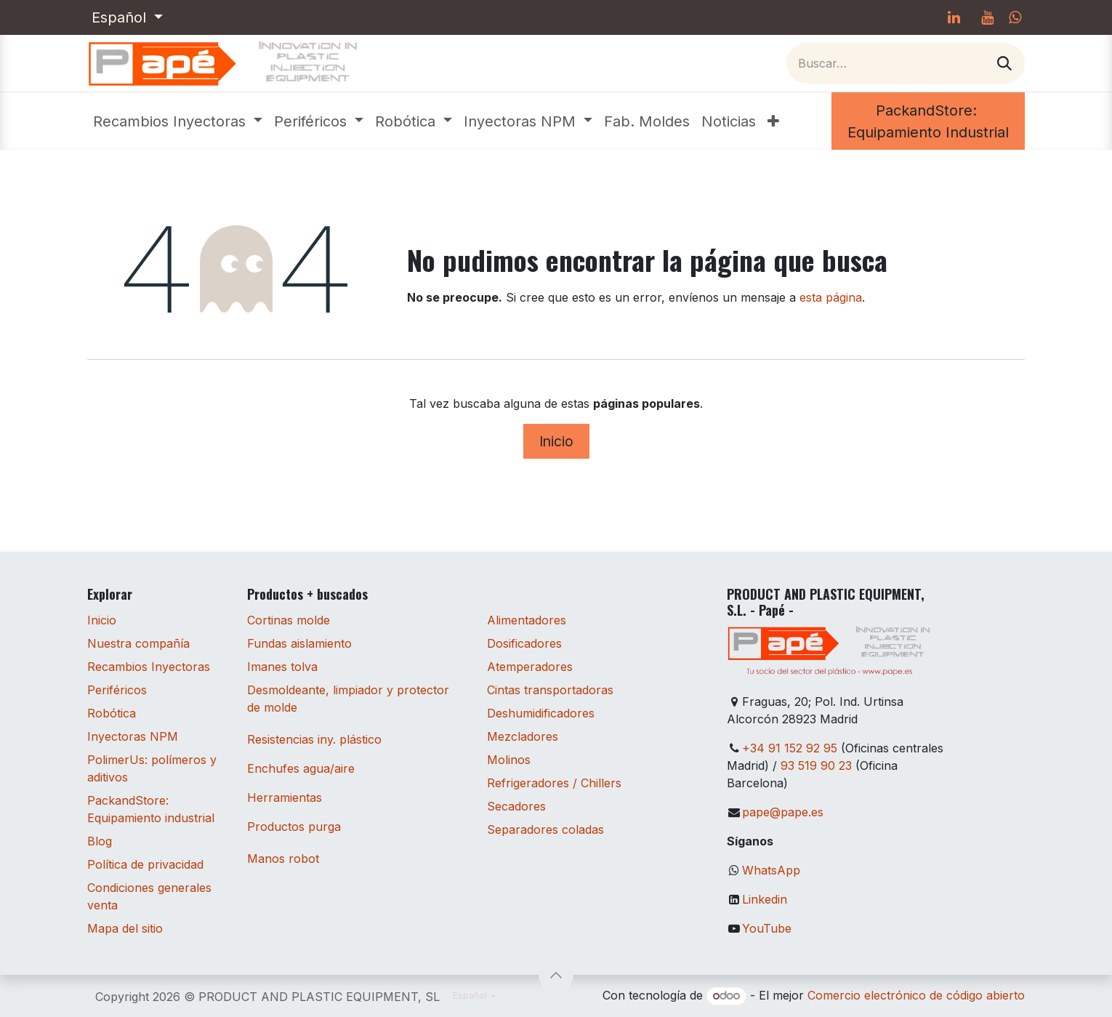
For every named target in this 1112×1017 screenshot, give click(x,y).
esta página (830, 297)
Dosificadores (524, 643)
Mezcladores (522, 736)
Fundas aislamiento (299, 643)
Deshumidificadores (541, 713)
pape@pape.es (782, 812)
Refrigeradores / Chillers (554, 783)
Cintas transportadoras (550, 690)
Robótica (111, 713)
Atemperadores (530, 666)
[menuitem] (177, 121)
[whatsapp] (1015, 17)
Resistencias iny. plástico (314, 739)
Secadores (516, 806)
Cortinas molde (288, 620)
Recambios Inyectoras (148, 666)
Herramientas (284, 797)
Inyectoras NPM (132, 736)
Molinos (509, 759)
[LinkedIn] (953, 17)
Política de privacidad (145, 864)
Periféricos (117, 690)
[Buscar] (1004, 63)
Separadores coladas (545, 829)
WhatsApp (771, 870)
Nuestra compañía (138, 643)
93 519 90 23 (816, 765)
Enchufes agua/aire (301, 768)
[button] (556, 974)
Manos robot (283, 858)
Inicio (556, 441)
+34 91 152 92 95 (789, 748)
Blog (99, 841)
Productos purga (294, 826)
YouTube (766, 928)
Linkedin (764, 899)
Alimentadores (526, 620)
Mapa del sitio (125, 928)
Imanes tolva (282, 666)
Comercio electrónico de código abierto (916, 995)
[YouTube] (987, 17)
